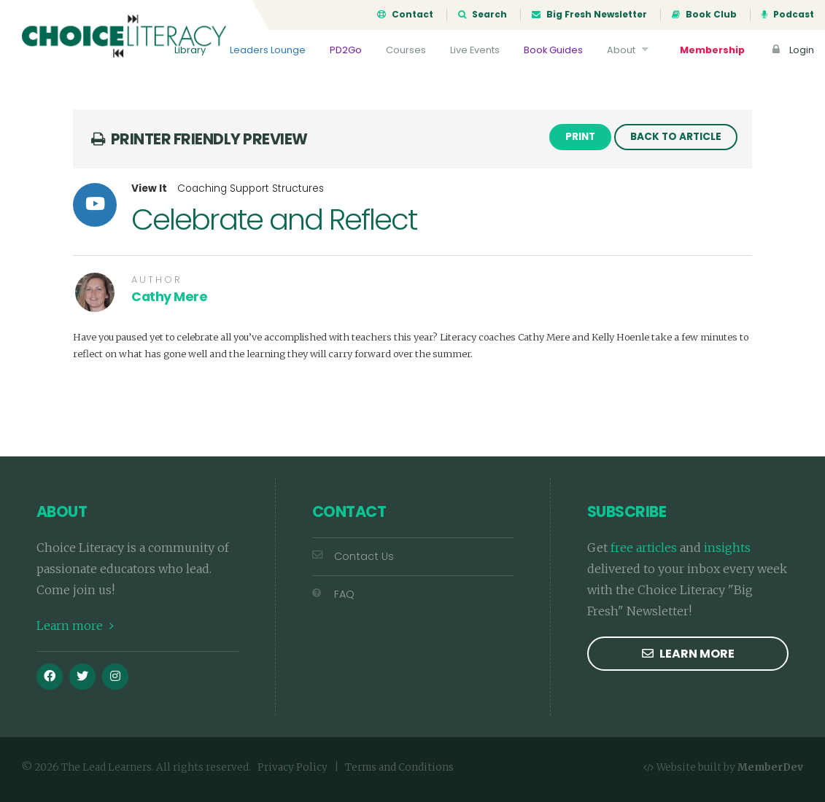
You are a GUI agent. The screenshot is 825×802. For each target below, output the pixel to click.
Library (190, 50)
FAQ (333, 594)
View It (149, 189)
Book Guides (553, 50)
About (629, 50)
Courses (406, 50)
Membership (712, 50)
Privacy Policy (292, 767)
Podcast (788, 14)
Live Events (475, 50)
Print (580, 137)
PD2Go (346, 50)
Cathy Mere (169, 296)
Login (791, 50)
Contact (405, 14)
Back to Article (675, 137)
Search (482, 14)
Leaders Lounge (268, 50)
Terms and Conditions (399, 767)
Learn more (75, 625)
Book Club (704, 14)
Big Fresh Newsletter (589, 14)
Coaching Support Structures (250, 188)
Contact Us (353, 556)
